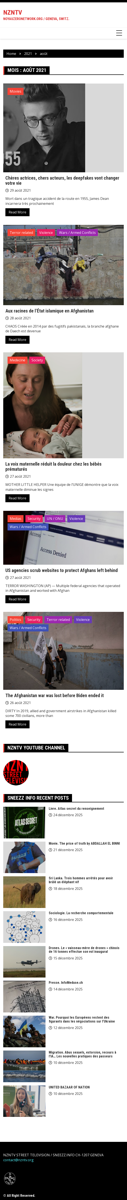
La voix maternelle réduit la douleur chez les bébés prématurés (53, 466)
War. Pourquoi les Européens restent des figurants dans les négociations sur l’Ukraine (82, 1019)
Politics (15, 619)
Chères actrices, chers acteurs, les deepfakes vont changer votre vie (62, 180)
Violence (46, 232)
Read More (17, 212)
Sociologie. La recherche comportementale (81, 913)
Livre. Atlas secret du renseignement (76, 809)
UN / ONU (55, 518)
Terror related (21, 232)
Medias (15, 518)
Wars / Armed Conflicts (77, 232)
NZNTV (12, 12)
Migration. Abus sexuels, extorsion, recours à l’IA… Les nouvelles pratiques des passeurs (82, 1054)
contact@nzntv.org (18, 1160)
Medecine (17, 360)
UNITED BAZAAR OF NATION (69, 1087)
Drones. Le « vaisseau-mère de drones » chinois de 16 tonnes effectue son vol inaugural (84, 950)
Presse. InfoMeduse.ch (66, 983)
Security (34, 518)
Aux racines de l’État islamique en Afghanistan (49, 311)
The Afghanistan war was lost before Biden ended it (54, 695)
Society (37, 360)
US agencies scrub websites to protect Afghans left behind (61, 570)
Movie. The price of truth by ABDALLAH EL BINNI (84, 843)
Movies (15, 91)
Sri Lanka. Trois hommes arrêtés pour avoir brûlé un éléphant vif (81, 880)
